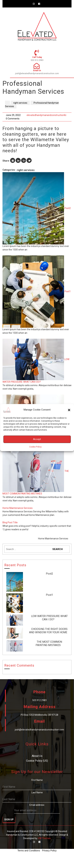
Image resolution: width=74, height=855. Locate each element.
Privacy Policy (49, 850)
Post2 (68, 208)
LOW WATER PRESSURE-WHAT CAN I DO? (49, 618)
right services (20, 103)
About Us (37, 755)
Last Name (37, 792)
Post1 (68, 291)
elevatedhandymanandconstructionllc (46, 115)
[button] (69, 409)
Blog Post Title (10, 522)
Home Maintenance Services (17, 508)
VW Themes (44, 838)
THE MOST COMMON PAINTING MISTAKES (49, 643)
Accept (37, 439)
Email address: (37, 809)
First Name (37, 780)
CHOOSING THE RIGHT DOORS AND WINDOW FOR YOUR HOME (48, 630)
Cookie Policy (35, 447)
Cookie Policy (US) (37, 760)
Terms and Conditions (28, 850)
